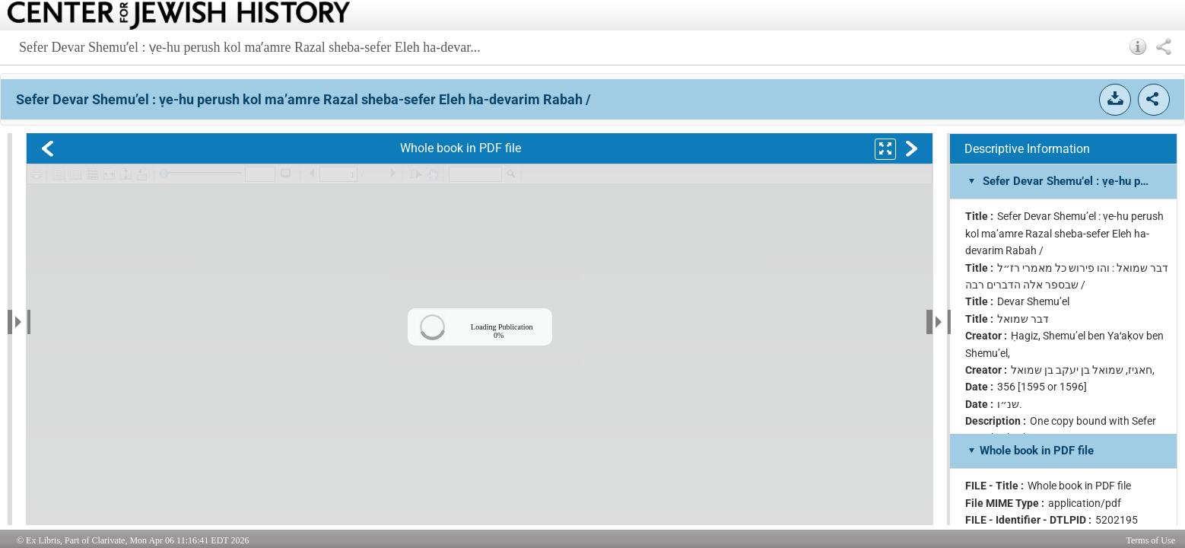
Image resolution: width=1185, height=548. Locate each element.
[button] (1138, 46)
